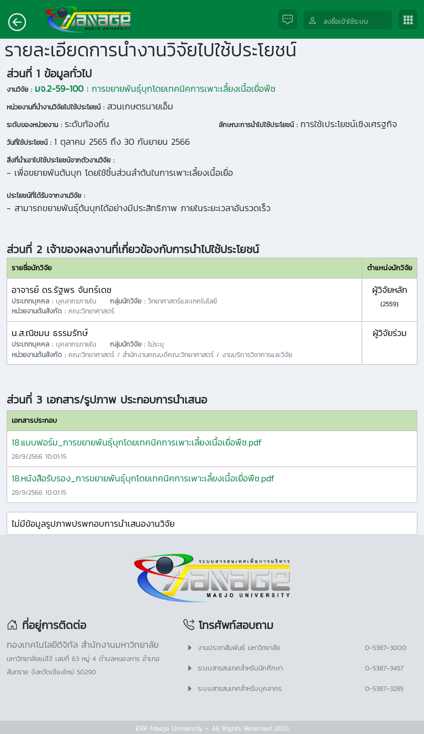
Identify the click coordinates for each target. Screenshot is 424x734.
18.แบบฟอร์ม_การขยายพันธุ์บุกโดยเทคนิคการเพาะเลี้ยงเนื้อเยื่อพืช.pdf (137, 442)
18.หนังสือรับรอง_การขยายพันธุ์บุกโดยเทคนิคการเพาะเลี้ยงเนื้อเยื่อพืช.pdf (143, 478)
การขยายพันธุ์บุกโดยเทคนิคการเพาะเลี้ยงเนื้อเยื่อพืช (155, 88)
